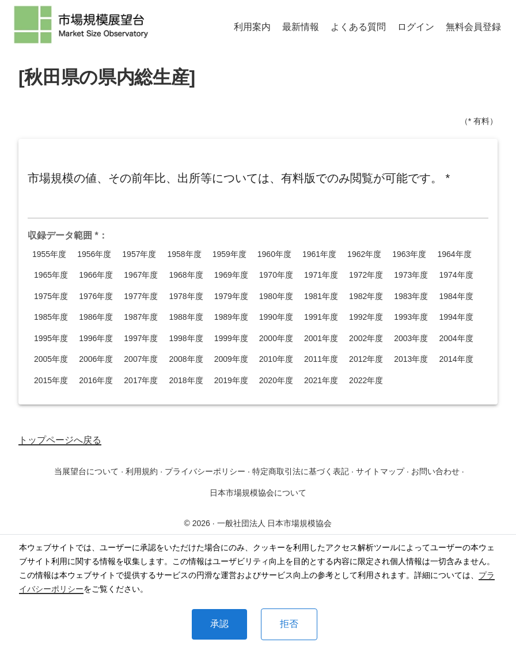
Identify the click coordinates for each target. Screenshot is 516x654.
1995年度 (51, 338)
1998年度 (185, 338)
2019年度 (231, 380)
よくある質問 (358, 27)
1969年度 (231, 275)
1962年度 (364, 254)
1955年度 (49, 254)
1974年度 (455, 275)
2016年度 (95, 380)
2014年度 (455, 359)
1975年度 (51, 296)
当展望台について (86, 471)
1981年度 (321, 296)
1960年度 (274, 254)
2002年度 (366, 338)
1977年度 (140, 296)
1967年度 (140, 275)
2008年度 (185, 359)
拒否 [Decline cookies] (289, 624)
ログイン (415, 27)
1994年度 (455, 317)
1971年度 (321, 275)
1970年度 (276, 275)
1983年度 (410, 296)
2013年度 (410, 359)
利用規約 (142, 471)
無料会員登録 (473, 27)
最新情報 (300, 27)
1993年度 (410, 317)
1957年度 (139, 254)
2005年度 (51, 359)
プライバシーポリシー (205, 471)
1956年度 (94, 254)
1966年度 (95, 275)
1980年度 (276, 296)
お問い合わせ (435, 471)
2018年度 (185, 380)
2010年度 (276, 359)
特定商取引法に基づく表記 (300, 471)
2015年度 (51, 380)
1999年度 (231, 338)
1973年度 (410, 275)
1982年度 (366, 296)
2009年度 (231, 359)
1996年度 (95, 338)
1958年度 (184, 254)
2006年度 (95, 359)
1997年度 (140, 338)
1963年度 (409, 254)
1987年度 (140, 317)
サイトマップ (380, 471)
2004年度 (455, 338)
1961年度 (319, 254)
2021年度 (321, 380)
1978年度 (185, 296)
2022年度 (366, 380)
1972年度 (366, 275)
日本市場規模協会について (258, 492)
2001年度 (321, 338)
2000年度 (276, 338)
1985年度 (51, 317)
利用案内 (252, 27)
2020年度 (276, 380)
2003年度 (410, 338)
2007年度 (140, 359)
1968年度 (185, 275)
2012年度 (366, 359)
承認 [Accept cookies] (219, 624)
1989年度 (231, 317)
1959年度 (229, 254)
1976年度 (95, 296)
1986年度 (95, 317)
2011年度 (321, 359)
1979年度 (231, 296)
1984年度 (455, 296)
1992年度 (366, 317)
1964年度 (454, 254)
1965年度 (51, 275)
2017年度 (140, 380)
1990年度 (276, 317)
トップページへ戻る (59, 440)
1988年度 (185, 317)
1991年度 (321, 317)
